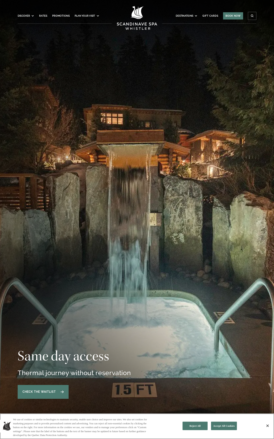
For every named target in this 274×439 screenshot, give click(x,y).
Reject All (195, 427)
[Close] (267, 427)
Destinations (187, 15)
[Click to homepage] (137, 18)
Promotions (61, 15)
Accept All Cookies (224, 427)
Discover (26, 15)
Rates (43, 15)
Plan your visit (87, 15)
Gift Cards (210, 15)
